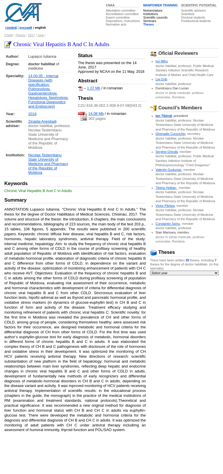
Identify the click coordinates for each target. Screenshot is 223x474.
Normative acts (116, 24)
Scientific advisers (193, 10)
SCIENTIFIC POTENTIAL (199, 5)
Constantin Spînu (168, 223)
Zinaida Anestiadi (42, 121)
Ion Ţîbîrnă (164, 115)
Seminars (149, 21)
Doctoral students (193, 17)
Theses (148, 24)
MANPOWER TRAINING (160, 5)
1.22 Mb (93, 88)
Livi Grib (161, 79)
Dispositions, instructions (123, 21)
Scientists (187, 14)
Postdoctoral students (196, 21)
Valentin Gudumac (169, 169)
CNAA (110, 5)
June (40, 35)
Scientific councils (155, 17)
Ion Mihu (162, 61)
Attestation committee (120, 10)
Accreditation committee (122, 14)
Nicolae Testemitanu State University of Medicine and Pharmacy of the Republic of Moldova (48, 164)
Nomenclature (152, 10)
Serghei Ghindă (167, 151)
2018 (32, 114)
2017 (31, 35)
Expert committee (118, 17)
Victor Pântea (165, 205)
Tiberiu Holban (166, 187)
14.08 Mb (96, 113)
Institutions (150, 14)
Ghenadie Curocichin (170, 133)
